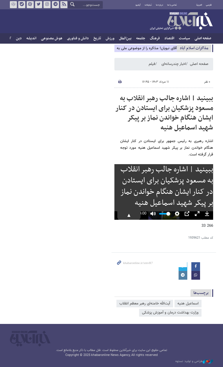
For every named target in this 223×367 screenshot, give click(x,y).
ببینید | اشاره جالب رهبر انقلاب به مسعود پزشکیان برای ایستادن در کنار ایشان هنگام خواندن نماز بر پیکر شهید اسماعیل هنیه (164, 113)
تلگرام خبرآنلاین (55, 4)
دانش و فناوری (78, 38)
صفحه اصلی (203, 38)
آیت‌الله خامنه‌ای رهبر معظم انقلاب (144, 303)
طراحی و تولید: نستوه (194, 361)
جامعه (140, 38)
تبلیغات (148, 5)
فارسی (209, 5)
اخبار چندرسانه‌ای (173, 64)
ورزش (110, 38)
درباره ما (159, 5)
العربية (199, 5)
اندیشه (31, 38)
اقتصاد (169, 38)
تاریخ (97, 38)
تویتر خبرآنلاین (39, 4)
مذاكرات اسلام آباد (194, 48)
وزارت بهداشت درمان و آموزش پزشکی (170, 312)
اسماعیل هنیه (188, 303)
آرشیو (138, 5)
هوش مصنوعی (51, 38)
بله (22, 4)
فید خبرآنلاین (64, 4)
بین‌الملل (125, 38)
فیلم (152, 64)
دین (19, 38)
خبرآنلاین (181, 21)
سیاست (184, 38)
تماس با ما (172, 5)
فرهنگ (155, 38)
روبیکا (13, 4)
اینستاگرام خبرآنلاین (47, 4)
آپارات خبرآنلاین (30, 4)
